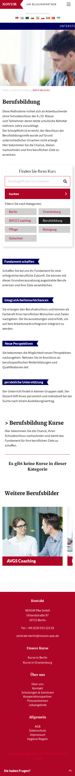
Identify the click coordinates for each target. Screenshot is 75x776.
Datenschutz (37, 731)
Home (5, 90)
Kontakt (37, 688)
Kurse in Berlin (37, 658)
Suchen (14, 194)
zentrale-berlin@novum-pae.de (37, 636)
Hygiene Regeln (37, 739)
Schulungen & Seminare (37, 693)
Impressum (37, 735)
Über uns (37, 684)
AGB (37, 727)
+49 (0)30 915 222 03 (40, 628)
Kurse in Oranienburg (37, 663)
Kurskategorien (20, 90)
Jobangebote (38, 705)
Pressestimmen (37, 701)
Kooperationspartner (37, 697)
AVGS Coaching (21, 560)
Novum (9, 4)
